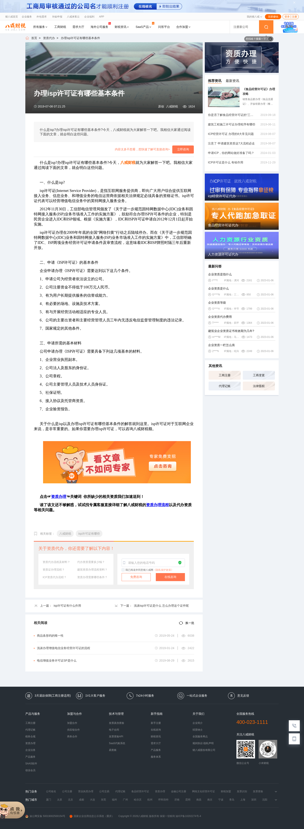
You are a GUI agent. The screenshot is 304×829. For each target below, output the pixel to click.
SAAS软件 (31, 763)
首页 (34, 38)
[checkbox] (123, 570)
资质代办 (49, 38)
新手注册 (156, 723)
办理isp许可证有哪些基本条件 (80, 38)
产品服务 (30, 756)
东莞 (103, 799)
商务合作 (72, 736)
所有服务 (40, 27)
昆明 (187, 799)
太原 (59, 799)
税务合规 (30, 736)
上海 (242, 799)
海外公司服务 (101, 25)
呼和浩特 (163, 799)
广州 (125, 799)
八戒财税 (172, 106)
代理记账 (225, 386)
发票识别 (242, 791)
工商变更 (259, 375)
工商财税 (60, 27)
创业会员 (30, 770)
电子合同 (114, 729)
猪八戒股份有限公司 (204, 750)
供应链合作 (73, 729)
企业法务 (30, 750)
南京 (209, 799)
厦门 (48, 799)
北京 (70, 799)
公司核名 (51, 791)
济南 (176, 799)
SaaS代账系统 (117, 743)
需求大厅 (78, 27)
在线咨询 (170, 577)
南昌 (198, 799)
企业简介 (198, 723)
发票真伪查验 (116, 723)
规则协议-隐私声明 (203, 743)
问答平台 (164, 27)
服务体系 (156, 756)
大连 (92, 799)
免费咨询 (136, 577)
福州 (114, 799)
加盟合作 (72, 723)
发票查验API (116, 736)
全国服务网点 (200, 736)
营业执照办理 (85, 791)
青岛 (231, 799)
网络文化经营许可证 (203, 791)
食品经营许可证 (140, 791)
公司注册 (67, 791)
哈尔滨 (137, 799)
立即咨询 (183, 149)
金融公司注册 (178, 791)
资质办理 (30, 743)
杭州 (149, 799)
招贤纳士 (198, 729)
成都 (81, 799)
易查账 (113, 750)
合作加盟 (183, 27)
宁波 (220, 799)
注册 (294, 16)
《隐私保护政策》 (163, 569)
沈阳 (264, 799)
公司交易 (104, 791)
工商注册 (225, 375)
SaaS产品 (145, 25)
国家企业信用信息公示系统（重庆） (91, 816)
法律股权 (259, 386)
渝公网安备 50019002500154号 (45, 816)
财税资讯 (122, 27)
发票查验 (258, 791)
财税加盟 (226, 791)
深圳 (253, 799)
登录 (287, 16)
